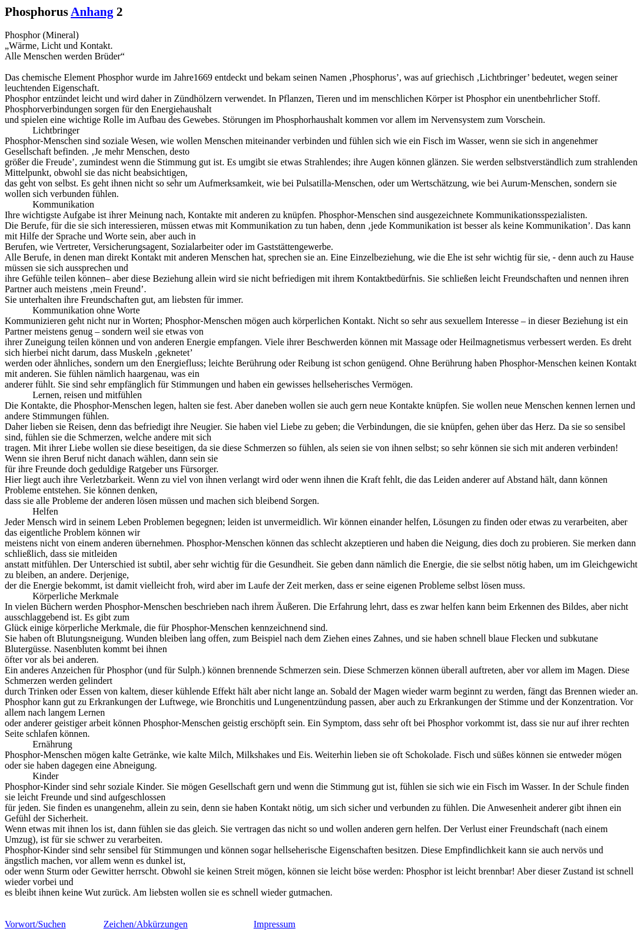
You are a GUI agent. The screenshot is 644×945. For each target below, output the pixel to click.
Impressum (275, 924)
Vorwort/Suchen (35, 924)
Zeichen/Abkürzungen (146, 924)
